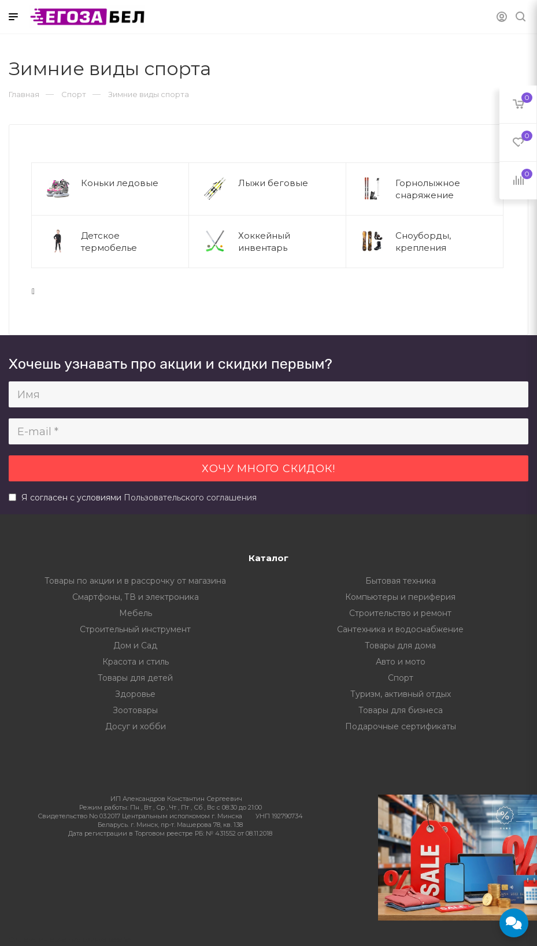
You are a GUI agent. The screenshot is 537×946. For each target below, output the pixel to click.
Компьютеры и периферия (400, 597)
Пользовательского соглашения (190, 497)
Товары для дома (400, 645)
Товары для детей (135, 678)
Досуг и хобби (135, 726)
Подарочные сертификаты (400, 726)
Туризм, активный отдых (400, 694)
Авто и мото (400, 661)
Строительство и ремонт (400, 613)
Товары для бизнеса (400, 710)
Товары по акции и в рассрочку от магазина (135, 581)
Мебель (135, 613)
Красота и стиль (135, 661)
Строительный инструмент (135, 629)
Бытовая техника (400, 581)
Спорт (400, 678)
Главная (24, 94)
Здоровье (135, 694)
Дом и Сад (135, 645)
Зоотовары (135, 710)
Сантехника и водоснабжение (400, 629)
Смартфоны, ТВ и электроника (135, 597)
